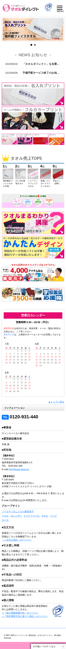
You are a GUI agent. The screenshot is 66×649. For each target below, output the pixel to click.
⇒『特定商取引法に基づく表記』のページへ (25, 616)
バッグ (53, 515)
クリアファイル (32, 515)
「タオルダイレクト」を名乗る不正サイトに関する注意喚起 (34, 63)
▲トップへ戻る (56, 401)
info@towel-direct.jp (19, 469)
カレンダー (16, 515)
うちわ (5, 515)
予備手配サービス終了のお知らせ (33, 72)
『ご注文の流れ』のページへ (17, 540)
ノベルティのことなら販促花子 (18, 511)
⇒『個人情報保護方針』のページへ (20, 613)
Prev (7, 29)
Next (59, 29)
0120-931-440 (20, 416)
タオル (44, 515)
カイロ (5, 520)
